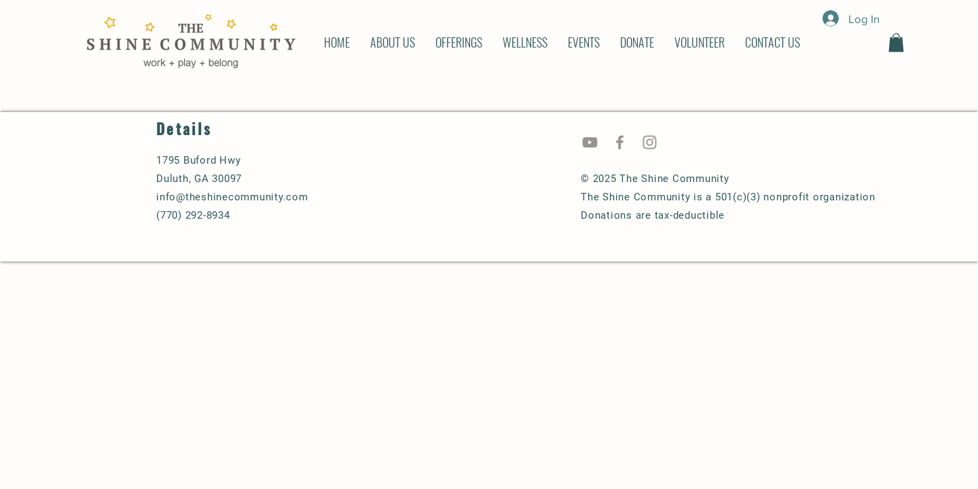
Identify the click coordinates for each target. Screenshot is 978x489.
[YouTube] (590, 142)
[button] (896, 42)
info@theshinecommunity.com (232, 197)
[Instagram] (649, 142)
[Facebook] (620, 142)
